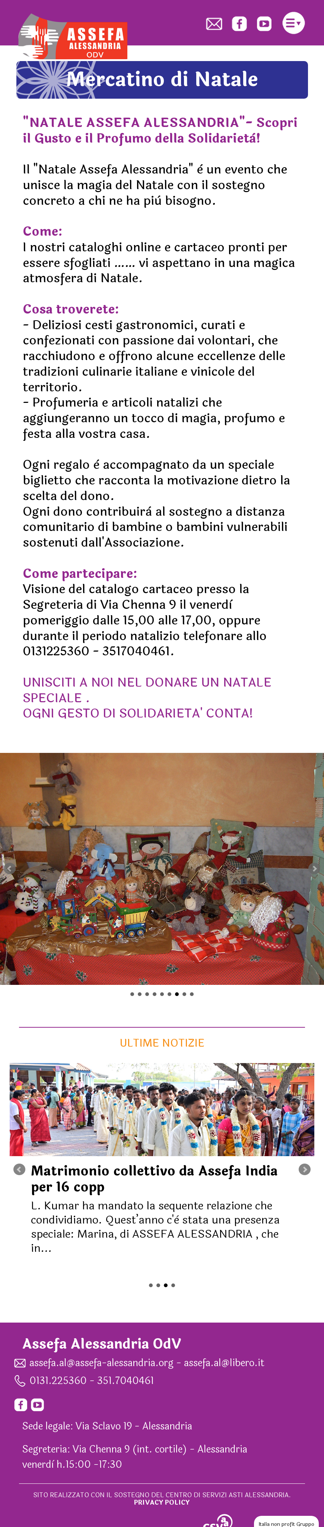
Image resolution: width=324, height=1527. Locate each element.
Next (314, 869)
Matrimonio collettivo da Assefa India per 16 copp (154, 1179)
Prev (10, 869)
